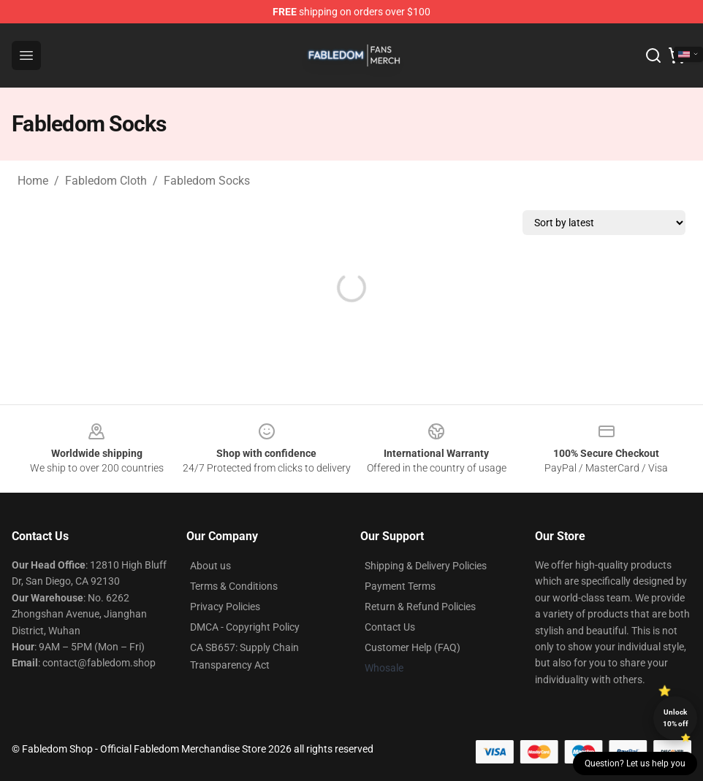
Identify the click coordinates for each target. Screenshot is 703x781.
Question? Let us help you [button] (635, 763)
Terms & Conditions (234, 586)
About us (210, 566)
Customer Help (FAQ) (412, 647)
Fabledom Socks (207, 181)
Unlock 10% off (675, 718)
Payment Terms (400, 586)
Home (33, 181)
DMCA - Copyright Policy (245, 627)
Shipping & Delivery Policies (426, 566)
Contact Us (390, 627)
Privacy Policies (225, 606)
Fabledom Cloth (106, 181)
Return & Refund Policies (420, 606)
